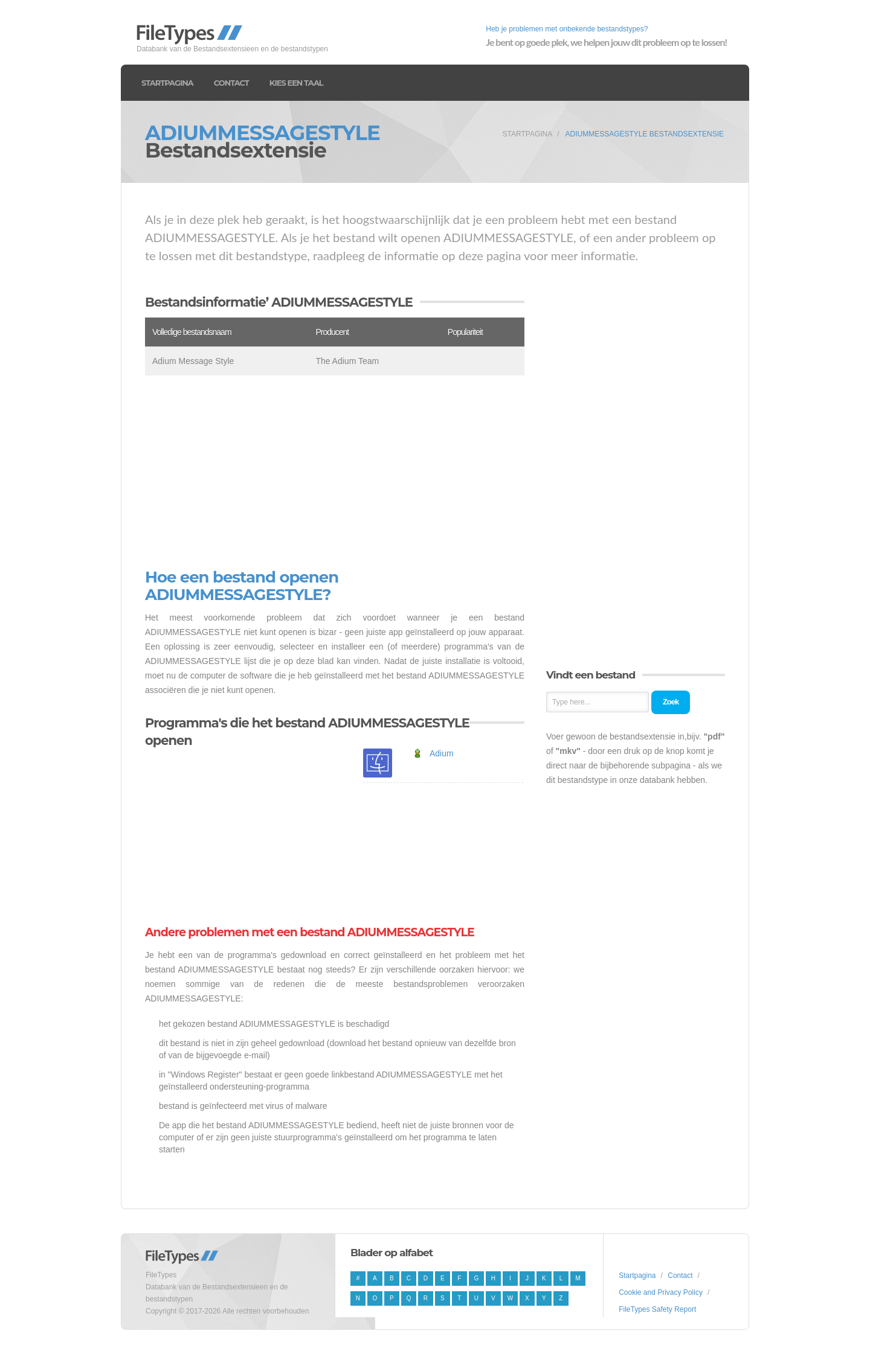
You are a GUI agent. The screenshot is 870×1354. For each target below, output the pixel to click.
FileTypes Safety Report (657, 1309)
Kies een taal (296, 83)
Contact (231, 83)
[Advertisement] (334, 472)
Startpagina (167, 83)
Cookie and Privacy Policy (661, 1292)
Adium (442, 753)
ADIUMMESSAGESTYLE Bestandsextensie (644, 134)
